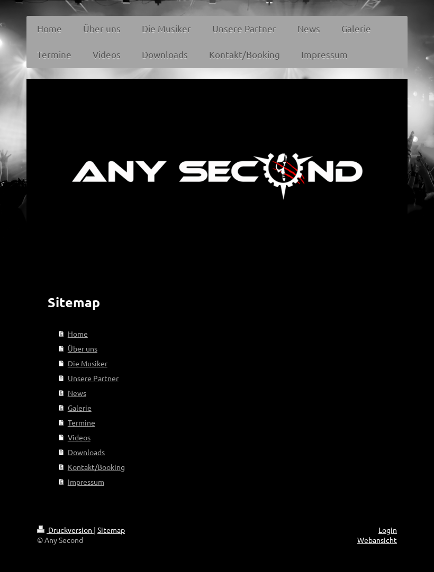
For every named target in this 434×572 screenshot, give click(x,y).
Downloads (86, 452)
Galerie (80, 407)
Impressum (86, 481)
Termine (81, 422)
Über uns (82, 348)
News (77, 393)
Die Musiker (87, 363)
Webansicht (377, 540)
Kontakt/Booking (96, 467)
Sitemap (111, 529)
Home (78, 333)
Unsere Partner (93, 378)
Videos (79, 437)
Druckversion (65, 529)
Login (387, 529)
